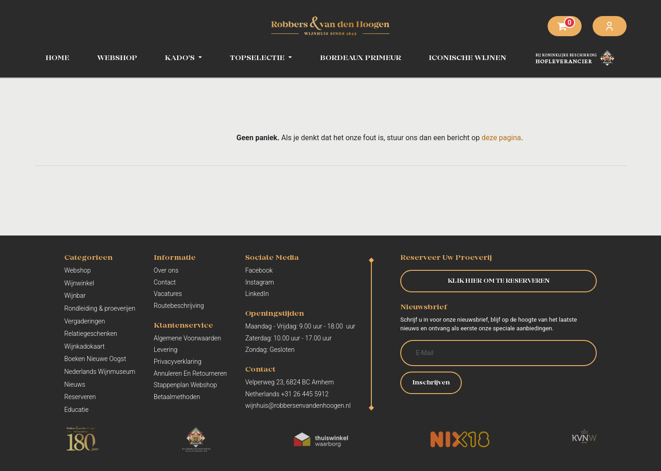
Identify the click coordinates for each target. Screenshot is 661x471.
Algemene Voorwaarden (187, 338)
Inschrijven (431, 383)
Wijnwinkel (79, 283)
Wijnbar (75, 295)
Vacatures (168, 293)
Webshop (77, 270)
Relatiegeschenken (90, 333)
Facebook (259, 270)
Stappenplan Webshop (185, 385)
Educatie (76, 409)
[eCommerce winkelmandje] (565, 26)
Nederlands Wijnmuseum (99, 371)
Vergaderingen (84, 321)
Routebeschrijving (179, 305)
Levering (166, 349)
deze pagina (501, 137)
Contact (165, 282)
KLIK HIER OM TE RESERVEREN (498, 281)
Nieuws (74, 384)
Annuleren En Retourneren (190, 373)
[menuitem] (117, 58)
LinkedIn (257, 293)
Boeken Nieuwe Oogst (95, 358)
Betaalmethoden (177, 396)
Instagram (259, 282)
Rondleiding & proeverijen (99, 308)
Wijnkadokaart (84, 346)
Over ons (166, 270)
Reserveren (80, 396)
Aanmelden (610, 26)
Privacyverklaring (178, 361)
